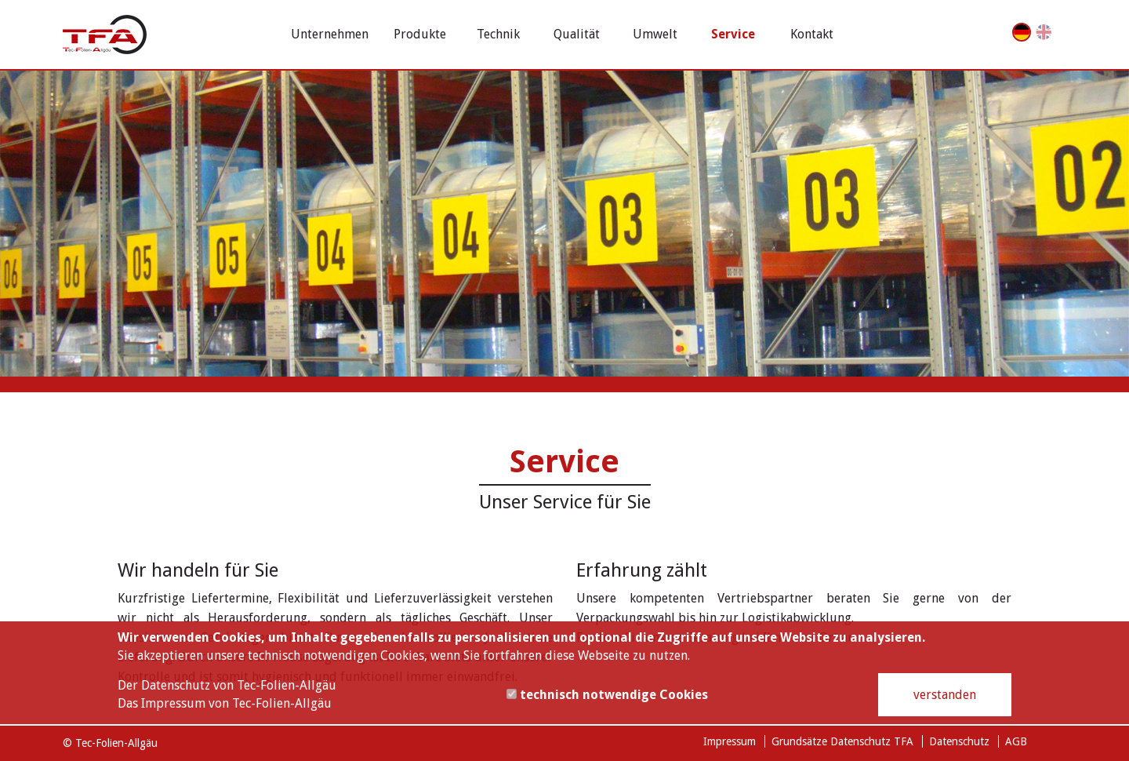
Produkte (420, 34)
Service (733, 34)
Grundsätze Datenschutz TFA (842, 741)
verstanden (944, 694)
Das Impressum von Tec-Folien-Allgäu (225, 703)
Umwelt (655, 34)
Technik (498, 34)
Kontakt (811, 34)
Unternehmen (329, 34)
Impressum (729, 741)
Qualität (577, 34)
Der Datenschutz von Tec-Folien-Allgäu (227, 685)
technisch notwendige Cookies (607, 694)
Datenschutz (959, 741)
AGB (1016, 741)
